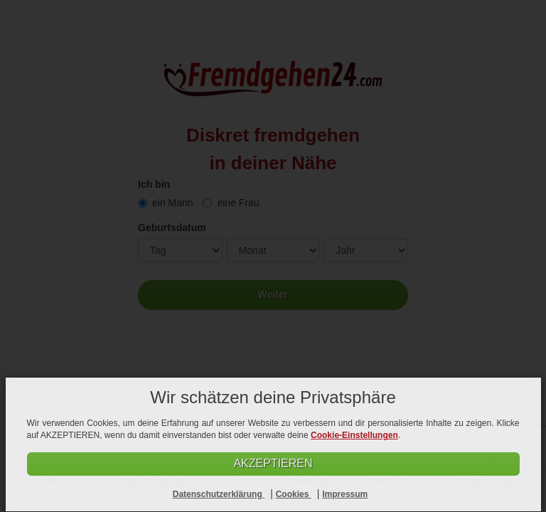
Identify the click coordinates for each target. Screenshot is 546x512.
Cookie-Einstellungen (354, 435)
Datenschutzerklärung (218, 494)
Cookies (293, 494)
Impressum (345, 494)
